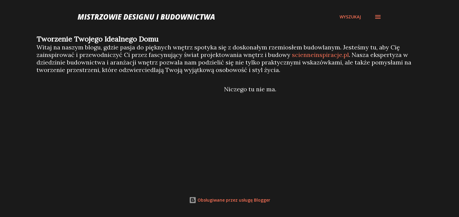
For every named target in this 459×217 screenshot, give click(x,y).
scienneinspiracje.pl (320, 54)
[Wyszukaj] (350, 16)
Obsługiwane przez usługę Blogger (229, 200)
